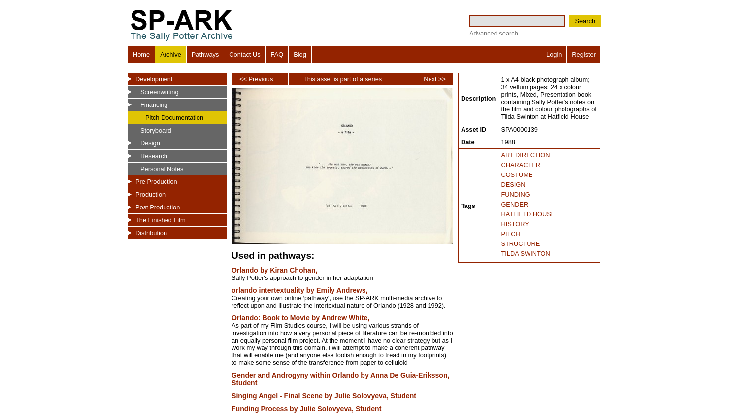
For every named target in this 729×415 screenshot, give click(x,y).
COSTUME (516, 174)
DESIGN (513, 184)
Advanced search (493, 33)
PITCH (510, 234)
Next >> (435, 79)
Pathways (205, 54)
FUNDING (515, 194)
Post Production (157, 207)
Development (153, 79)
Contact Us (244, 54)
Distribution (151, 233)
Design (150, 143)
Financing (154, 104)
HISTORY (515, 224)
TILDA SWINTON (525, 253)
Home (141, 54)
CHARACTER (520, 165)
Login (554, 54)
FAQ (277, 54)
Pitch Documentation (174, 117)
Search (585, 21)
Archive (170, 54)
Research (153, 156)
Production (150, 194)
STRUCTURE (520, 243)
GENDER (514, 204)
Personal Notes (162, 169)
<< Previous (256, 79)
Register (584, 54)
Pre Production (156, 181)
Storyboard (155, 130)
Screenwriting (159, 92)
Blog (300, 54)
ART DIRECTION (525, 155)
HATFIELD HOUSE (528, 214)
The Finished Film (160, 220)
